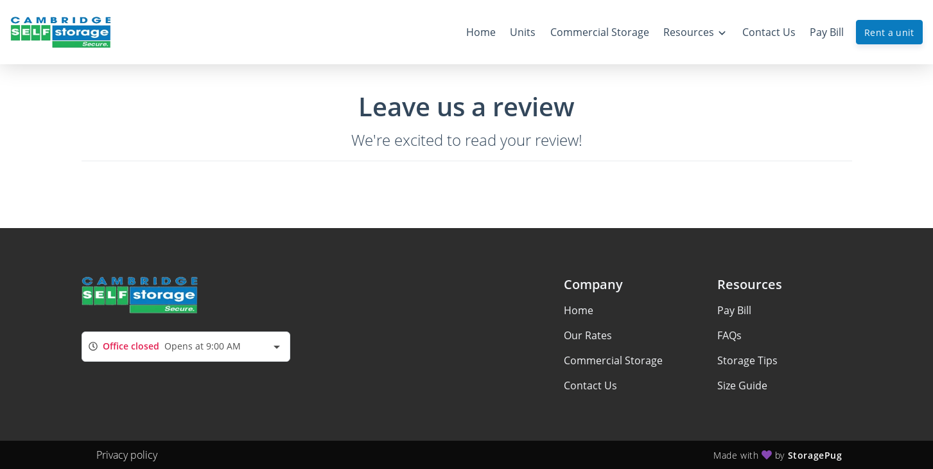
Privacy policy (126, 455)
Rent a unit (889, 32)
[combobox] (186, 347)
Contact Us (590, 385)
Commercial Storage (613, 360)
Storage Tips (747, 360)
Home (578, 310)
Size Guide (742, 385)
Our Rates (588, 335)
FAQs (729, 335)
